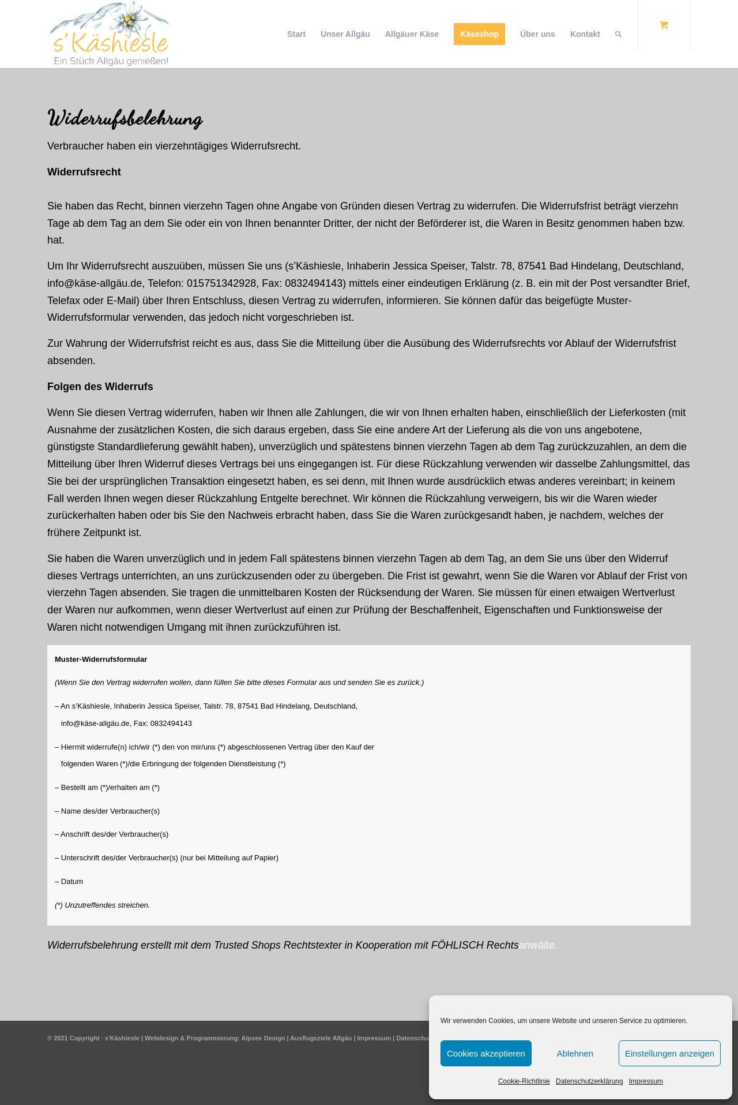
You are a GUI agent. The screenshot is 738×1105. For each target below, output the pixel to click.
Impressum (646, 1081)
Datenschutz (415, 1038)
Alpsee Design (263, 1038)
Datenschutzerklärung (589, 1081)
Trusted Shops (247, 945)
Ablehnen (575, 1053)
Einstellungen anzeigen (669, 1053)
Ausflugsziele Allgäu (321, 1038)
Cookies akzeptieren (486, 1053)
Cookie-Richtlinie (524, 1081)
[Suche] (618, 34)
